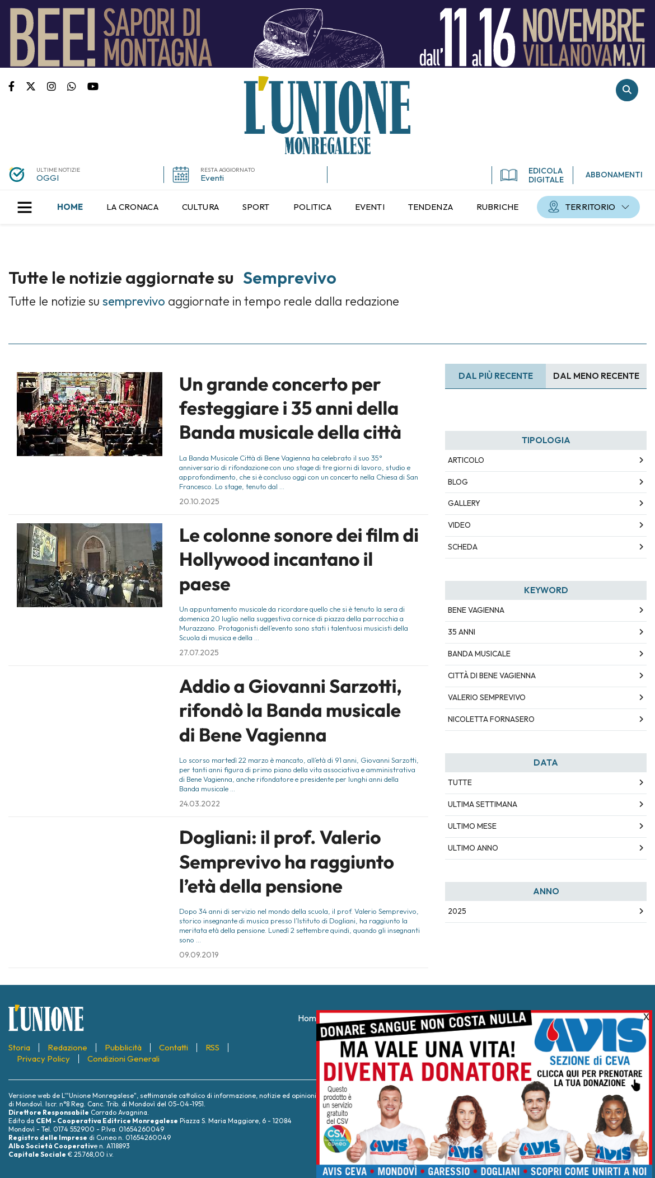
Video (459, 525)
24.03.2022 (199, 804)
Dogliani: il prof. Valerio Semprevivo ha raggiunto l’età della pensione (286, 861)
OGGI (47, 177)
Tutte (460, 782)
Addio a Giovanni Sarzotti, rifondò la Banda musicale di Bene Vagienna (290, 710)
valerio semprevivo (487, 697)
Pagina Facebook (17, 85)
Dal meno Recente (596, 375)
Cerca (627, 90)
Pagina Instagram (57, 85)
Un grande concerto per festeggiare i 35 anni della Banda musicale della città (290, 408)
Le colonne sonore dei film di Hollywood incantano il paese (299, 559)
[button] (24, 207)
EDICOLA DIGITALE (532, 175)
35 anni (461, 632)
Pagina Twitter (36, 85)
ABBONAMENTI (614, 175)
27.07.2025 (199, 652)
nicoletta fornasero (491, 719)
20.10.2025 (199, 501)
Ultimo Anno (473, 848)
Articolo (466, 460)
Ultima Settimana (482, 804)
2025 (457, 911)
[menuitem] (69, 207)
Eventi (212, 177)
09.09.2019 (199, 955)
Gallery (464, 503)
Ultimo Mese (472, 826)
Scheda (463, 547)
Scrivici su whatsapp (77, 85)
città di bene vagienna (492, 675)
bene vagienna (476, 610)
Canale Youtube (93, 85)
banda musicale (479, 654)
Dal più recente (495, 375)
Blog (458, 482)
